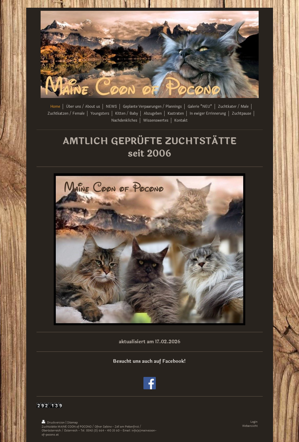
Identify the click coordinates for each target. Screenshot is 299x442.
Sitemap (72, 422)
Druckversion (54, 422)
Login (254, 422)
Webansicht (250, 426)
